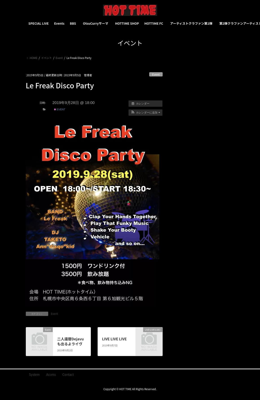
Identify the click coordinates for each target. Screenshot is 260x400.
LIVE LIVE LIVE (114, 338)
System (34, 374)
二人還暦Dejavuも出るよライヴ (70, 341)
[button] (145, 112)
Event (156, 74)
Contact (68, 374)
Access (51, 374)
